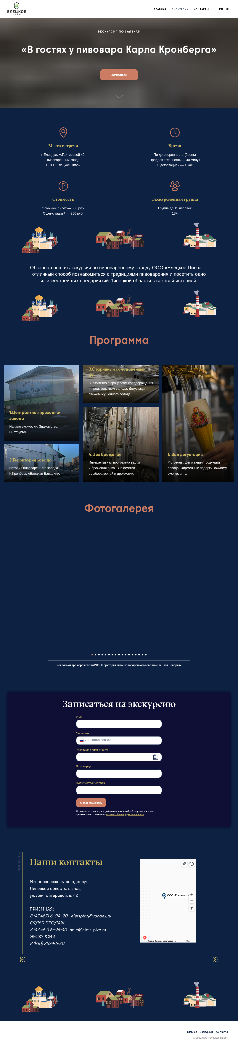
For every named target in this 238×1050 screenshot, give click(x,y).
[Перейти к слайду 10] (122, 654)
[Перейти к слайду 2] (95, 654)
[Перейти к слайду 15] (139, 654)
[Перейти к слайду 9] (119, 654)
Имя (79, 716)
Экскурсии (180, 9)
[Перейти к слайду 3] (99, 654)
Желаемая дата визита (92, 750)
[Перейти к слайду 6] (109, 654)
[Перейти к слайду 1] (92, 654)
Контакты (201, 9)
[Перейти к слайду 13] (132, 654)
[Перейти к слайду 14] (135, 654)
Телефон (82, 733)
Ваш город (83, 766)
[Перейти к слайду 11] (125, 654)
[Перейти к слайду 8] (115, 654)
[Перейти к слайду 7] (112, 654)
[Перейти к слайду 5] (105, 654)
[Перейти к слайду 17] (146, 654)
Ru (228, 9)
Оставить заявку (91, 803)
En (221, 9)
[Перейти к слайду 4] (102, 654)
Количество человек (90, 783)
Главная (160, 9)
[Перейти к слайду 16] (142, 654)
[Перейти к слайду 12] (129, 654)
